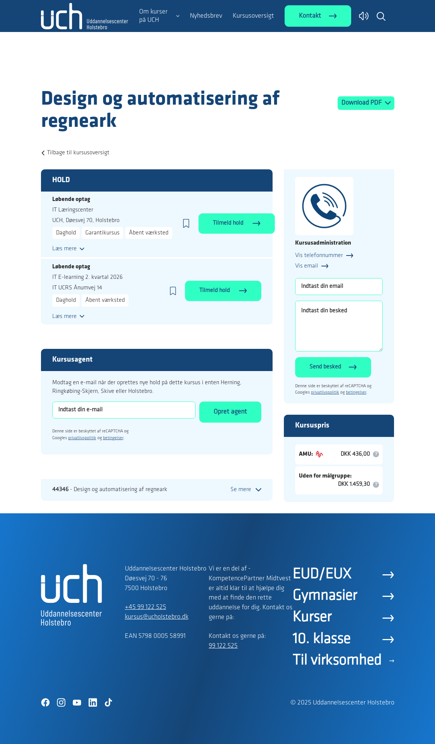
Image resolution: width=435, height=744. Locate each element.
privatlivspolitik (82, 438)
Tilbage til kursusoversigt (78, 153)
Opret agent (230, 411)
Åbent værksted (148, 233)
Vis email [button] (306, 266)
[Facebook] (45, 702)
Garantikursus (102, 233)
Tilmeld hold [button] (229, 223)
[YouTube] (77, 702)
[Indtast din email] (339, 286)
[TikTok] (108, 702)
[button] (381, 16)
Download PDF (362, 103)
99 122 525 (223, 646)
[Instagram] (61, 702)
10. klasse (321, 639)
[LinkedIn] (92, 702)
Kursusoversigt (253, 16)
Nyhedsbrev (206, 16)
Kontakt (310, 16)
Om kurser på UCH (153, 16)
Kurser (312, 617)
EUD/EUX (322, 574)
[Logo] (84, 72)
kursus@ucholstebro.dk (156, 617)
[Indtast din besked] (339, 326)
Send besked (325, 367)
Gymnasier (325, 596)
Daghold (66, 233)
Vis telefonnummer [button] (319, 256)
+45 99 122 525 (145, 607)
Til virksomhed (337, 660)
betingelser (113, 438)
